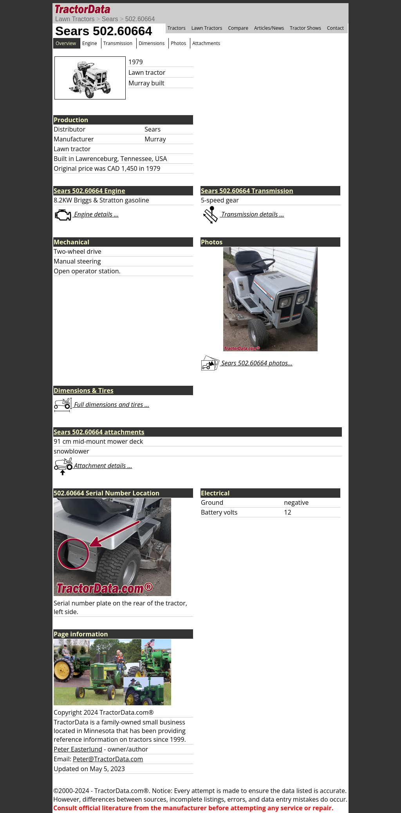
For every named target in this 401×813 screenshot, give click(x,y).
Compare (238, 28)
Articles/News (269, 28)
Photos (178, 43)
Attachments (206, 43)
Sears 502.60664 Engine (89, 190)
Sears (110, 19)
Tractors (177, 28)
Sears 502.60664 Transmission (247, 190)
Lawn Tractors (74, 19)
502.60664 (140, 19)
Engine (89, 43)
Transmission (117, 43)
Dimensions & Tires (84, 390)
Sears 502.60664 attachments (99, 432)
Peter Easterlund (78, 749)
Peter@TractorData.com (108, 759)
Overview (66, 43)
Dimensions (151, 43)
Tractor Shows (305, 28)
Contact (335, 28)
